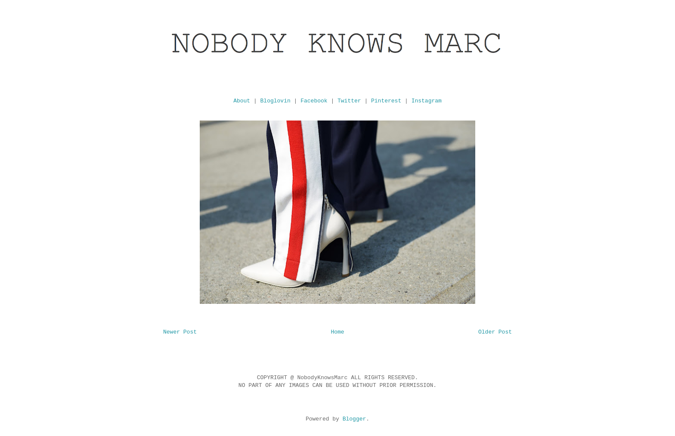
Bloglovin (275, 101)
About (241, 101)
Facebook (313, 101)
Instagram (427, 101)
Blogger (354, 419)
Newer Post (180, 332)
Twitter (349, 101)
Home (337, 332)
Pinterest (386, 101)
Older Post (495, 332)
